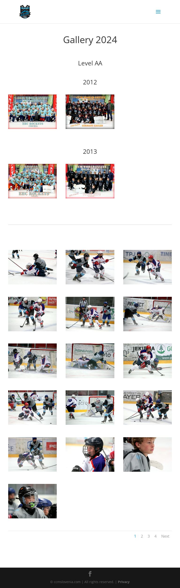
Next (165, 536)
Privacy (124, 582)
